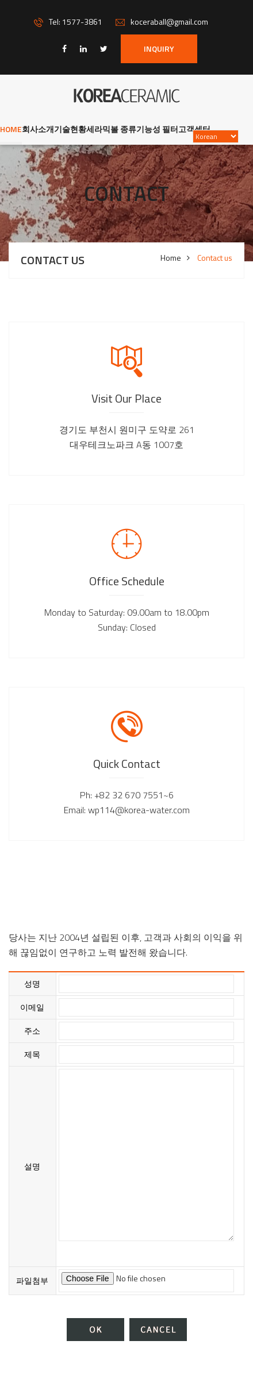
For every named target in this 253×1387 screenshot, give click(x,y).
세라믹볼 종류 (111, 129)
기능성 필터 (157, 129)
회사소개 (38, 129)
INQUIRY (159, 49)
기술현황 (70, 129)
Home (11, 129)
